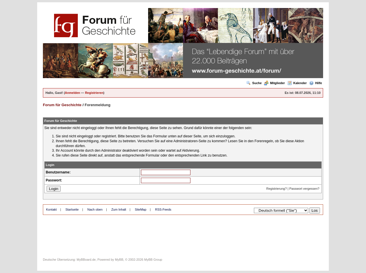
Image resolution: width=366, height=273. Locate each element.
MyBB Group (153, 259)
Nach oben (95, 209)
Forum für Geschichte (62, 105)
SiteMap (140, 209)
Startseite (72, 209)
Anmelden (72, 92)
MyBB (119, 259)
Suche (254, 83)
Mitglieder (274, 83)
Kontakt (51, 209)
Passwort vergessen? (304, 188)
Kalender (297, 83)
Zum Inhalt (118, 209)
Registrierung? (276, 188)
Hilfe (315, 83)
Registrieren (94, 92)
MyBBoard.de (86, 259)
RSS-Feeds (163, 209)
